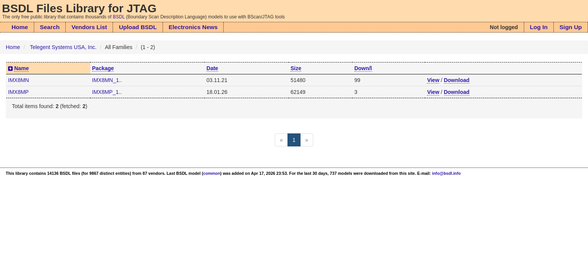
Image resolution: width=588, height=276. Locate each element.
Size (296, 68)
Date (212, 68)
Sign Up (571, 27)
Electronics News (193, 27)
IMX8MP (18, 92)
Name (21, 68)
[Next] (306, 139)
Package (103, 68)
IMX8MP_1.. (107, 92)
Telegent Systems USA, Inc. (63, 47)
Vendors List (89, 27)
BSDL (119, 17)
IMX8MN (18, 80)
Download (457, 80)
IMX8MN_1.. (107, 80)
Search (50, 27)
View (433, 80)
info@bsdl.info (446, 173)
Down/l (363, 68)
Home (20, 27)
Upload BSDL (137, 27)
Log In (539, 27)
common (212, 173)
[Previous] (281, 139)
